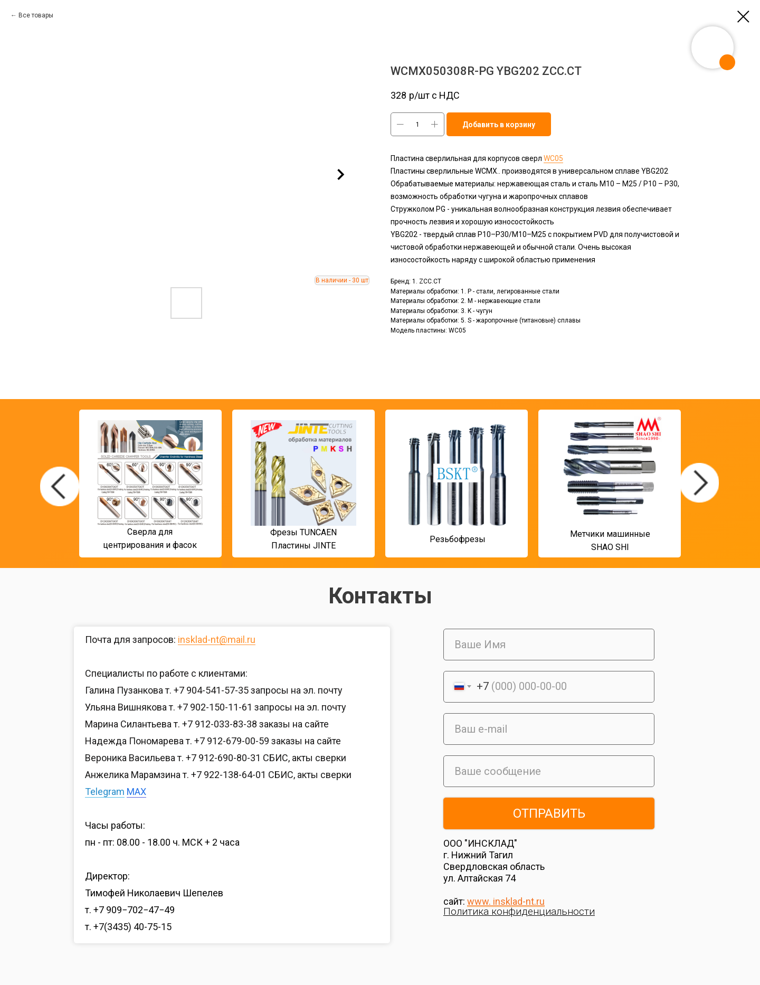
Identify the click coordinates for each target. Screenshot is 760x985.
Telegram (105, 791)
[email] (548, 729)
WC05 (553, 158)
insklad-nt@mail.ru (216, 639)
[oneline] (548, 771)
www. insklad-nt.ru (506, 901)
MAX (136, 791)
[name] (548, 644)
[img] (59, 486)
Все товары (35, 15)
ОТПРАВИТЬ (549, 813)
